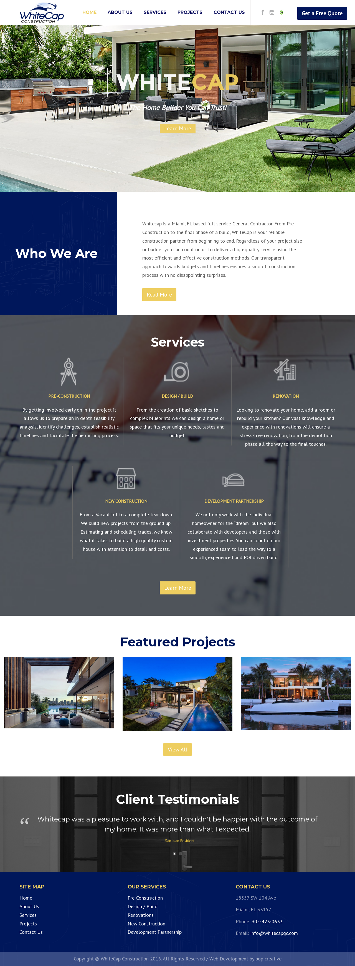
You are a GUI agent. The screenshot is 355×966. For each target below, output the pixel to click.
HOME (89, 12)
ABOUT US (120, 12)
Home (25, 898)
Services (28, 915)
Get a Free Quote (322, 13)
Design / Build (143, 906)
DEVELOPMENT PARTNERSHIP (234, 501)
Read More (159, 294)
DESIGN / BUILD (177, 396)
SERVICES (155, 12)
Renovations (141, 915)
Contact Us (31, 932)
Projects (28, 923)
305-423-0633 (267, 921)
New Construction (146, 923)
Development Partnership (155, 932)
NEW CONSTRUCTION (126, 501)
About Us (29, 906)
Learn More (177, 587)
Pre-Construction (145, 898)
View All (177, 749)
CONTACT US (229, 12)
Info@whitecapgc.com (274, 933)
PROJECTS (190, 12)
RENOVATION (286, 396)
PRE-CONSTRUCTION (69, 396)
